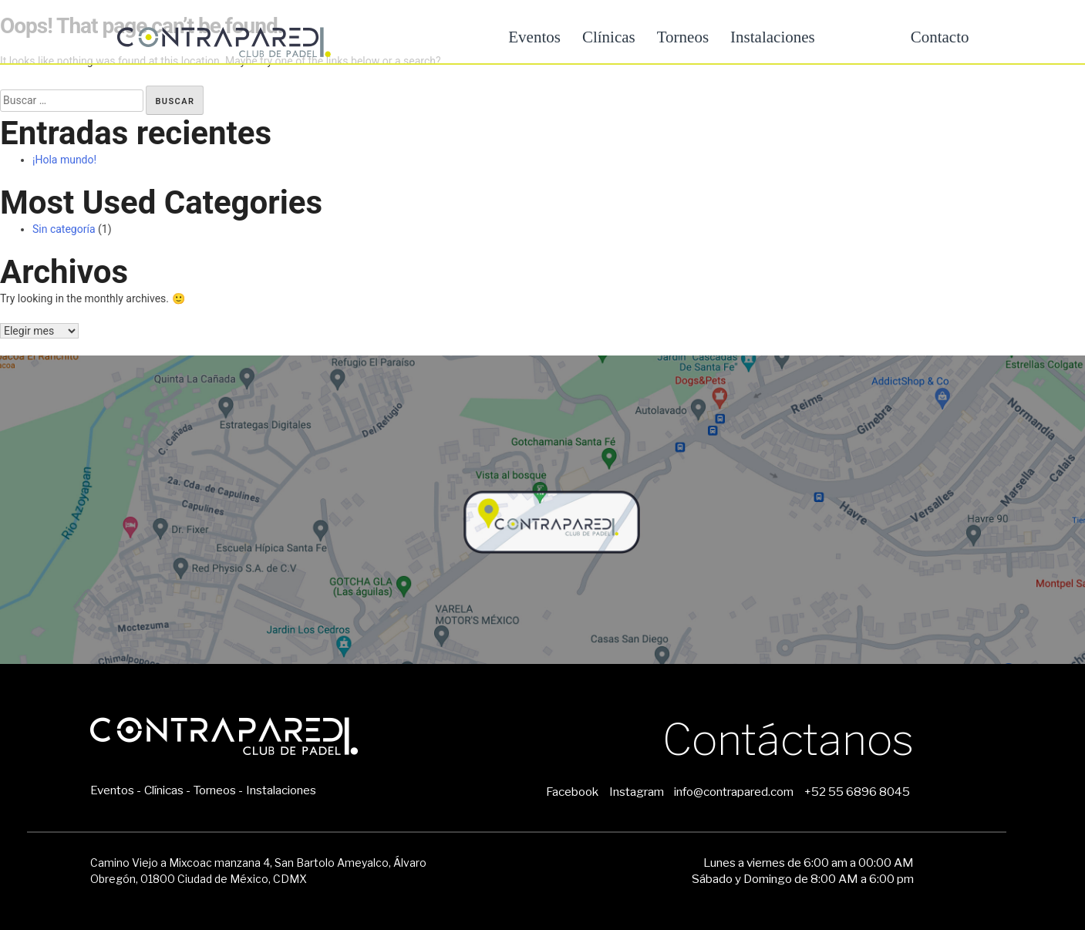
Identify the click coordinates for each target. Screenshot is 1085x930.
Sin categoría (64, 229)
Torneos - (218, 790)
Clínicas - (167, 790)
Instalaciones (772, 37)
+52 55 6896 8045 (857, 791)
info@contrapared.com (734, 791)
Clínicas (608, 37)
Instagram (636, 791)
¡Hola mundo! (64, 159)
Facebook (572, 791)
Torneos (683, 37)
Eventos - (115, 790)
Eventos (534, 37)
